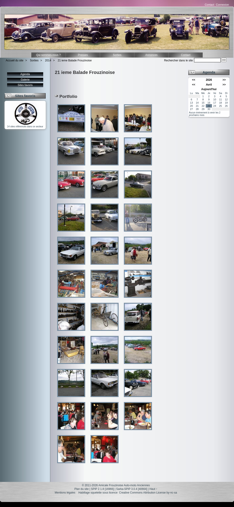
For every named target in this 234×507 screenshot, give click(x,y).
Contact (209, 4)
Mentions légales (65, 492)
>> (224, 79)
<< (193, 79)
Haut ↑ (153, 489)
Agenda (25, 74)
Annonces (151, 55)
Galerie (25, 79)
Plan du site (81, 489)
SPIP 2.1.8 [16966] (102, 489)
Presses (83, 55)
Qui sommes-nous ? (48, 55)
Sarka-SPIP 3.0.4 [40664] (131, 489)
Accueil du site (14, 60)
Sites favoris (25, 85)
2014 (48, 60)
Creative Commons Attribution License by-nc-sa (148, 492)
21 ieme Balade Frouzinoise (75, 60)
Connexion (222, 4)
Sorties (117, 55)
